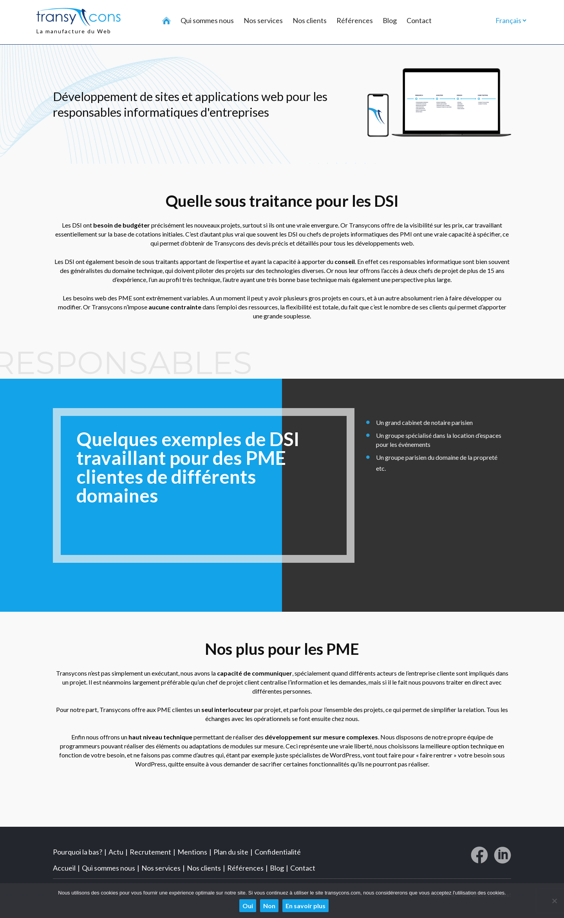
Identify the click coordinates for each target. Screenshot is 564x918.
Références (354, 20)
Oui (247, 905)
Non (269, 905)
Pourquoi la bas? (77, 851)
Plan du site (230, 851)
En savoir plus (305, 905)
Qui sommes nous (207, 20)
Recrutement (150, 851)
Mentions (192, 851)
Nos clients (310, 20)
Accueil (64, 867)
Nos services (263, 20)
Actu (115, 851)
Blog (390, 20)
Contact (419, 20)
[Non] (554, 901)
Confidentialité (278, 851)
